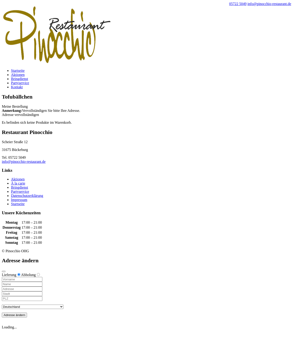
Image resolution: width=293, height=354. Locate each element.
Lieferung (11, 275)
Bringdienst (19, 79)
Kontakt (17, 87)
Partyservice (20, 83)
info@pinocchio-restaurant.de (24, 162)
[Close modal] (3, 271)
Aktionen (18, 75)
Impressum (19, 200)
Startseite (18, 70)
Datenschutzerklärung (27, 196)
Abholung (30, 275)
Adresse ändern (14, 315)
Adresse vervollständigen (20, 115)
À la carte (18, 183)
